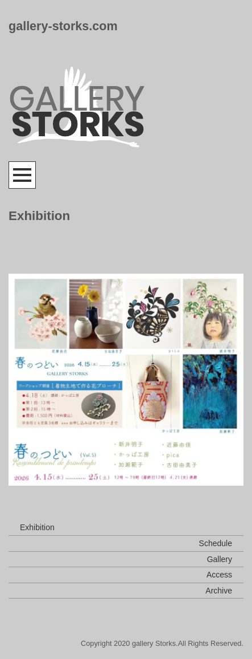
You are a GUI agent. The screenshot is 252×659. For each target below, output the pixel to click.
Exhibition (37, 527)
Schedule (215, 543)
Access (219, 574)
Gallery (219, 559)
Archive (218, 590)
